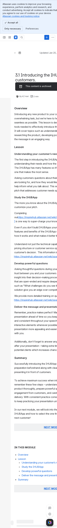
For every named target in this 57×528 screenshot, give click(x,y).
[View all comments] (49, 508)
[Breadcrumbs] (15, 52)
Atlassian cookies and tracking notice (21, 16)
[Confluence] (15, 37)
